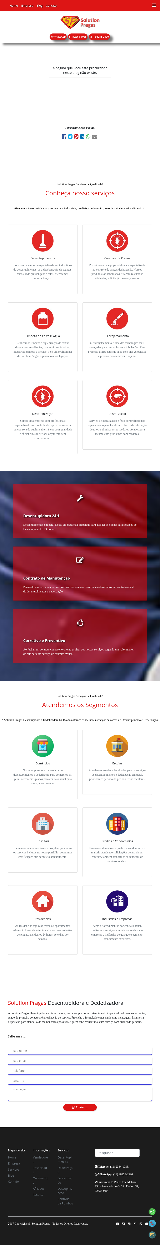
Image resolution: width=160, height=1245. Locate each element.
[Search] (117, 1153)
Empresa (27, 5)
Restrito (38, 1195)
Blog (39, 5)
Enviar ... (80, 1107)
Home (14, 5)
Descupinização (65, 1191)
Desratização (65, 1180)
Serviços (13, 1169)
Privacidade (40, 1170)
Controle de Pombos (65, 1201)
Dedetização (65, 1170)
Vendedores (40, 1159)
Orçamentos (40, 1180)
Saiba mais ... (17, 1036)
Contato (51, 5)
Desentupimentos (65, 1159)
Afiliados (39, 1189)
